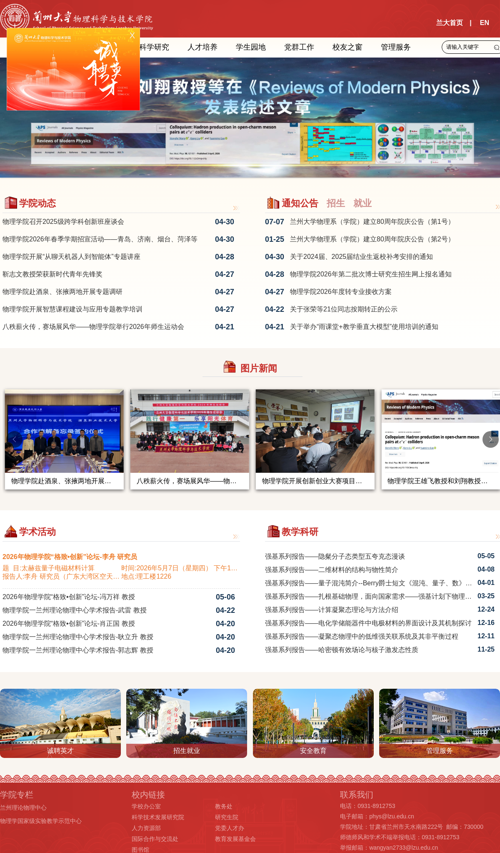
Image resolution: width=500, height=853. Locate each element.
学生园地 (251, 47)
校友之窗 (347, 47)
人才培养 (203, 47)
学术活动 (37, 532)
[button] (490, 439)
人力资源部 (146, 828)
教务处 (223, 806)
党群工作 (299, 47)
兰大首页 (449, 22)
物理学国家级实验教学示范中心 (41, 821)
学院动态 (37, 203)
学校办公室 (146, 806)
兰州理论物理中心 (23, 807)
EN (484, 22)
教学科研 (300, 532)
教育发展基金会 (235, 838)
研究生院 (226, 817)
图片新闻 (258, 368)
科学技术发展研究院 (158, 817)
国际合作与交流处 (155, 838)
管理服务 (396, 47)
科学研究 (154, 47)
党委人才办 (229, 828)
